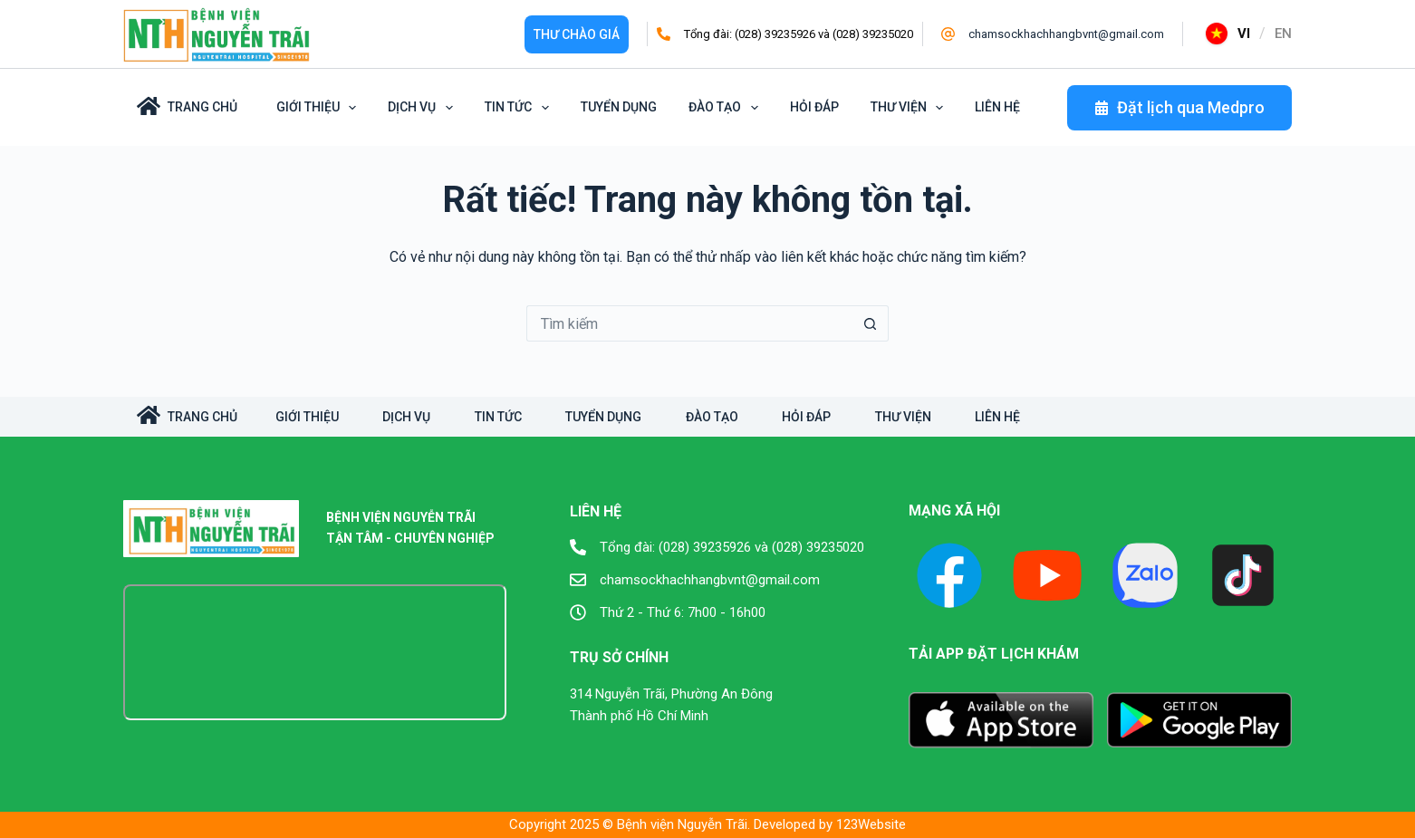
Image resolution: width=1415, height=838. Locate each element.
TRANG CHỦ (187, 415)
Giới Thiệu (319, 108)
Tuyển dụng (619, 107)
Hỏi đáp (814, 107)
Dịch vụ (423, 108)
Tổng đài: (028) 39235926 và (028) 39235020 (798, 34)
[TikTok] (1243, 575)
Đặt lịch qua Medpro (1179, 107)
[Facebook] (949, 575)
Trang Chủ (187, 106)
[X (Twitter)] (1145, 575)
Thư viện (910, 108)
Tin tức (520, 108)
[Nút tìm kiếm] (870, 323)
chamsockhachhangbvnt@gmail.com (1066, 34)
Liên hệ (997, 107)
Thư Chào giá (577, 34)
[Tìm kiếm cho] (689, 323)
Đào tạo (726, 108)
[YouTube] (1047, 575)
